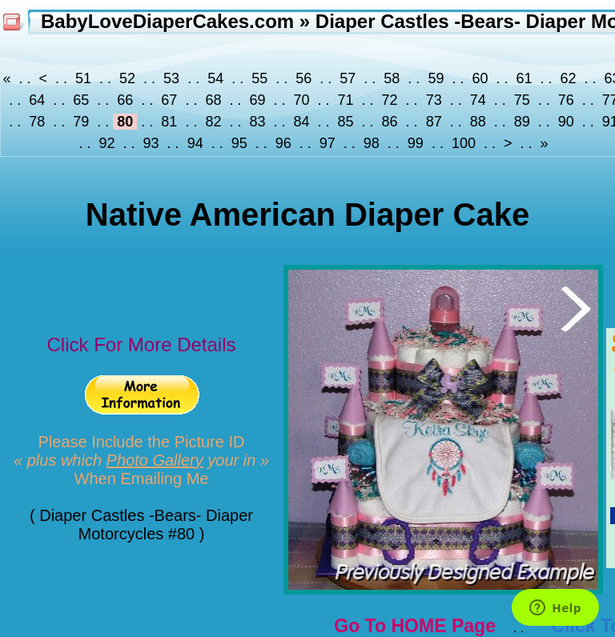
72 (390, 100)
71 (346, 100)
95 (239, 143)
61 (524, 78)
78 (37, 122)
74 (478, 100)
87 (434, 122)
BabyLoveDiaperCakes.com (167, 21)
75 (522, 100)
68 (213, 100)
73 (434, 100)
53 (171, 78)
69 (257, 100)
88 (478, 122)
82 (213, 122)
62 (569, 78)
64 (37, 100)
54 (215, 78)
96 (283, 143)
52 (127, 78)
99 (416, 143)
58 (392, 78)
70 (301, 100)
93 (151, 143)
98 (372, 143)
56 (303, 78)
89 (522, 122)
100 (464, 143)
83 (257, 122)
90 (566, 122)
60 (480, 78)
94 (195, 143)
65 (81, 100)
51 (83, 78)
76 (566, 100)
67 (169, 100)
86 (390, 122)
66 (125, 100)
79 (81, 122)
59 (436, 78)
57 (348, 78)
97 (328, 143)
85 (346, 122)
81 (169, 122)
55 (259, 78)
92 (107, 143)
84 (301, 122)
